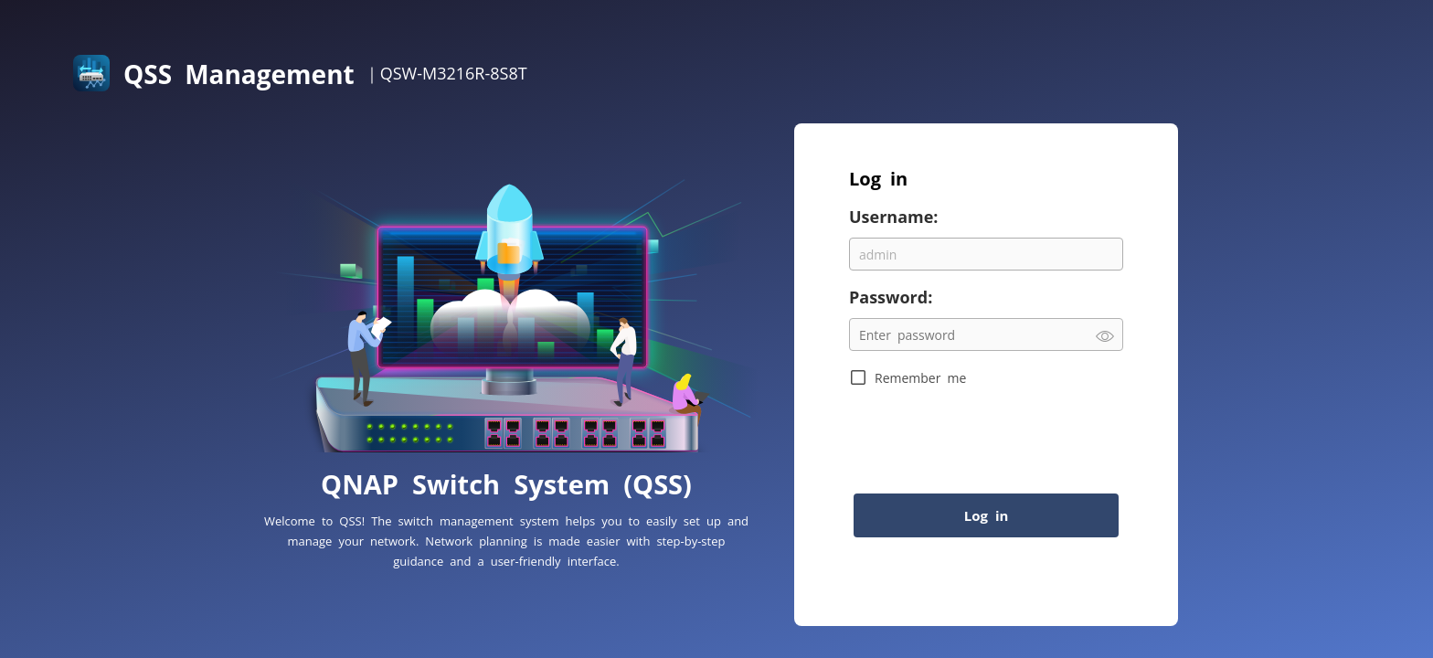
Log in (986, 515)
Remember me (920, 377)
